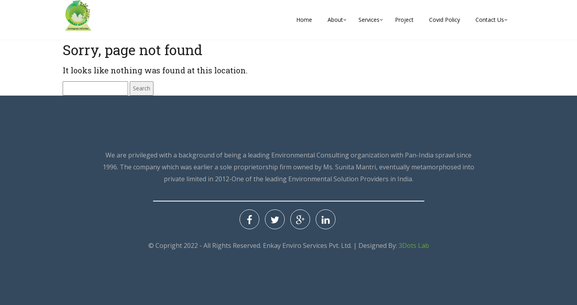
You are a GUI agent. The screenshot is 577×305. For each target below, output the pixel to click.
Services (369, 19)
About (335, 19)
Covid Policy (444, 19)
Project (404, 19)
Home (304, 19)
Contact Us (489, 19)
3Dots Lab (414, 245)
